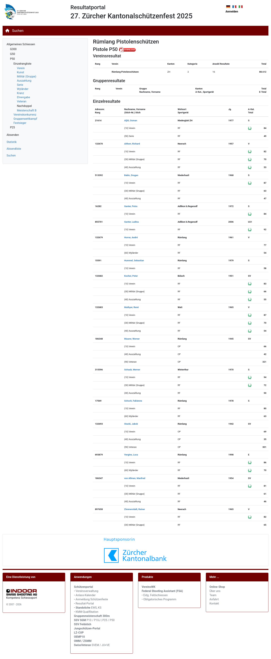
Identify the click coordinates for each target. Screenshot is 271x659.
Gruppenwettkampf (25, 118)
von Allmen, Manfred (134, 478)
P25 (12, 127)
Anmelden (232, 11)
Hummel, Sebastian (134, 260)
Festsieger (19, 123)
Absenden (13, 135)
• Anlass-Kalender (85, 595)
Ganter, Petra (130, 206)
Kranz (20, 93)
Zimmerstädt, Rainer (134, 509)
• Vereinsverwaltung (86, 591)
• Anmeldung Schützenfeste (91, 599)
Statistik (12, 142)
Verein (21, 68)
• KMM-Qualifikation (86, 611)
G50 (12, 54)
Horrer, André (131, 237)
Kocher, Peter (131, 276)
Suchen (18, 31)
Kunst (20, 72)
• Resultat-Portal (84, 603)
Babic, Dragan (131, 175)
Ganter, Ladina (131, 222)
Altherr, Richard (132, 143)
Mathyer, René (131, 307)
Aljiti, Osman (130, 120)
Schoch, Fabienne (133, 400)
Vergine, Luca (131, 454)
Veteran (21, 101)
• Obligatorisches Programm (159, 599)
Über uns (214, 591)
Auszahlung (24, 80)
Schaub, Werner (132, 369)
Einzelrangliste (22, 63)
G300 (13, 49)
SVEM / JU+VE (101, 645)
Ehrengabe (23, 97)
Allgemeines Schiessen (21, 44)
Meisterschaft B (26, 110)
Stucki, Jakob (131, 424)
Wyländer (22, 89)
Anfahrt (214, 599)
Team (212, 595)
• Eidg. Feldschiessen (155, 595)
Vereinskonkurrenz (24, 114)
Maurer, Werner (132, 338)
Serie (20, 84)
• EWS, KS (87, 607)
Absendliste (14, 148)
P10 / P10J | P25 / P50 (94, 620)
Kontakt (214, 603)
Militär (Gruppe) (26, 76)
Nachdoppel (24, 106)
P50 (12, 58)
